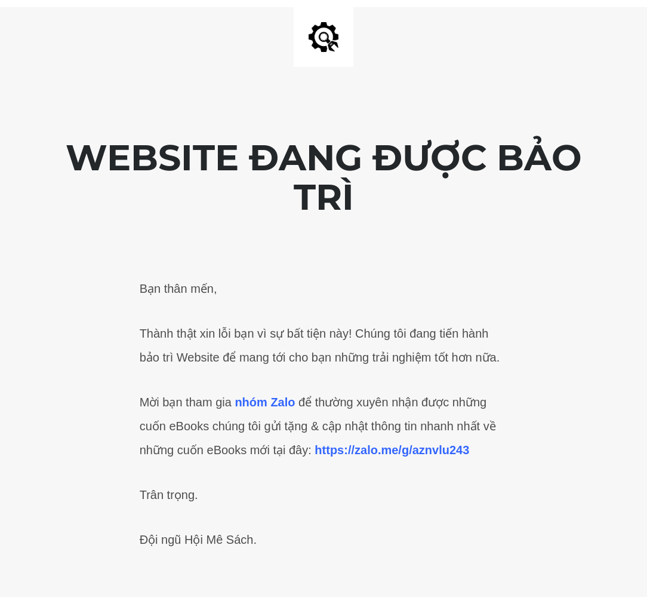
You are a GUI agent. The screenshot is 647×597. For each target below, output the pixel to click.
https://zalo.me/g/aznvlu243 (392, 450)
